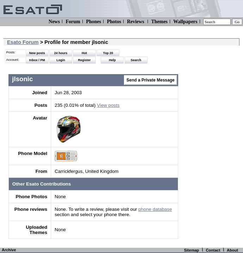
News (54, 21)
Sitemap (191, 250)
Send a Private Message (150, 80)
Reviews (135, 21)
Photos (114, 21)
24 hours (61, 53)
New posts (37, 53)
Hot (84, 53)
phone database (155, 209)
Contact (213, 250)
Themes (159, 21)
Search (136, 60)
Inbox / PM (37, 60)
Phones (93, 21)
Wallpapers (185, 21)
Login (60, 60)
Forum (73, 21)
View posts (108, 105)
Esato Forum (23, 42)
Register (84, 60)
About (232, 250)
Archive (9, 250)
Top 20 (108, 53)
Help (112, 60)
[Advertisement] (210, 130)
